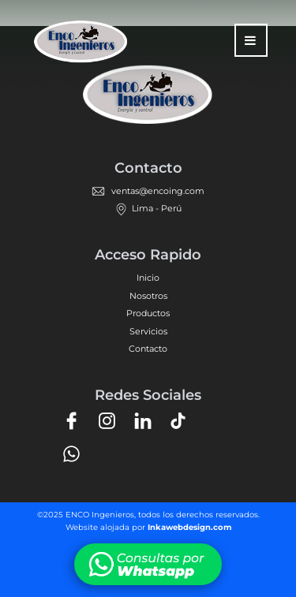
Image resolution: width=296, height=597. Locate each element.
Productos (148, 313)
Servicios (148, 331)
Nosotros (148, 295)
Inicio (148, 277)
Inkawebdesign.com (189, 527)
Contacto (148, 348)
